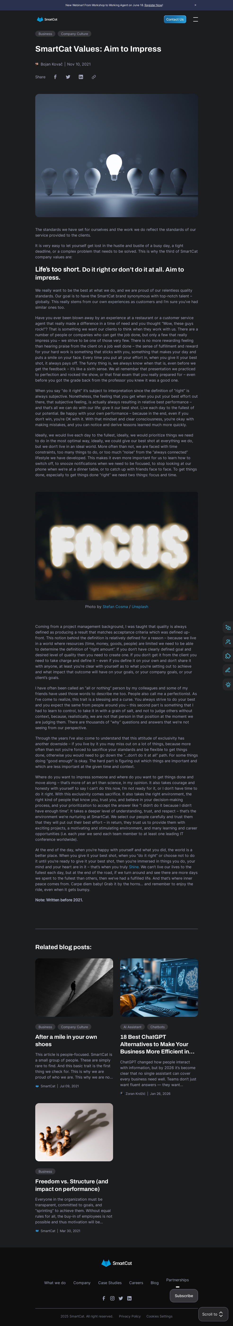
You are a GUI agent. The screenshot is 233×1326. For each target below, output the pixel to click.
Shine (134, 866)
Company (82, 1282)
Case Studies (110, 1282)
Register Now (153, 5)
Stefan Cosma (115, 606)
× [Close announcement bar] (195, 5)
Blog (155, 1282)
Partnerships (177, 1280)
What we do (55, 1282)
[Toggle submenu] (178, 1287)
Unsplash (140, 606)
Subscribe (184, 1295)
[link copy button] (94, 77)
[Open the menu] (195, 19)
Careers (136, 1282)
